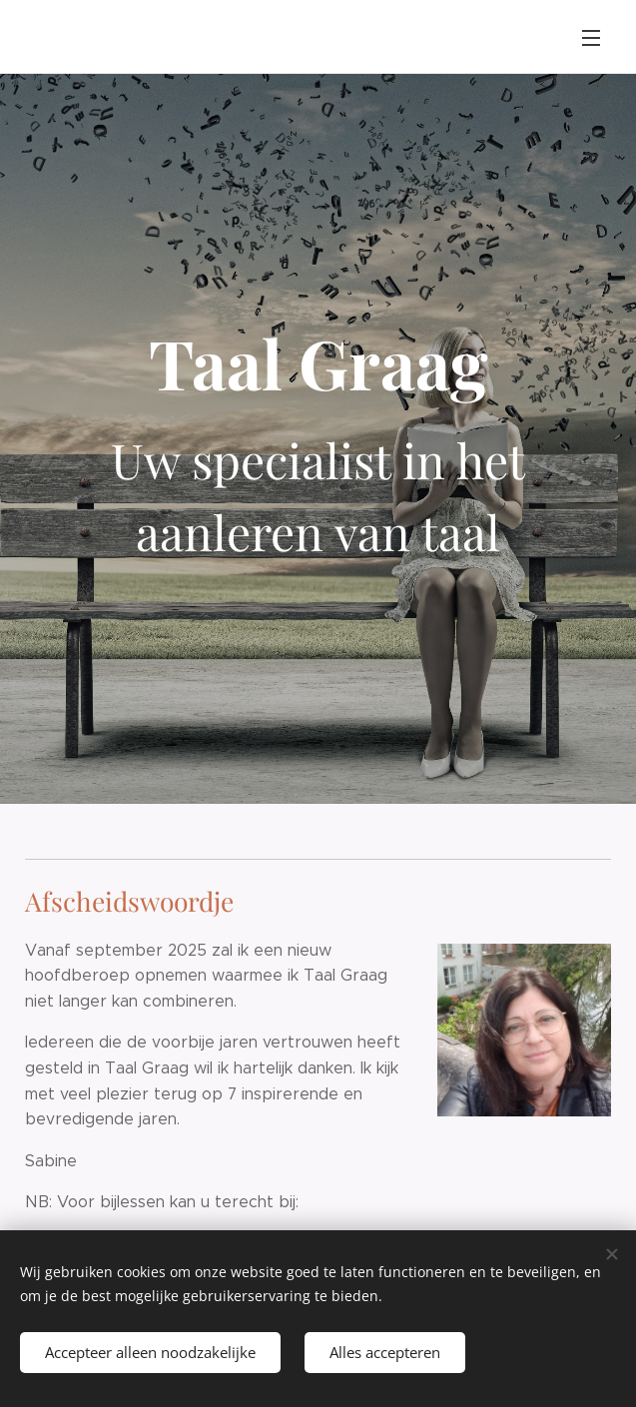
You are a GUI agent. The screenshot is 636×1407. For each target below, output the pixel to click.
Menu (591, 38)
